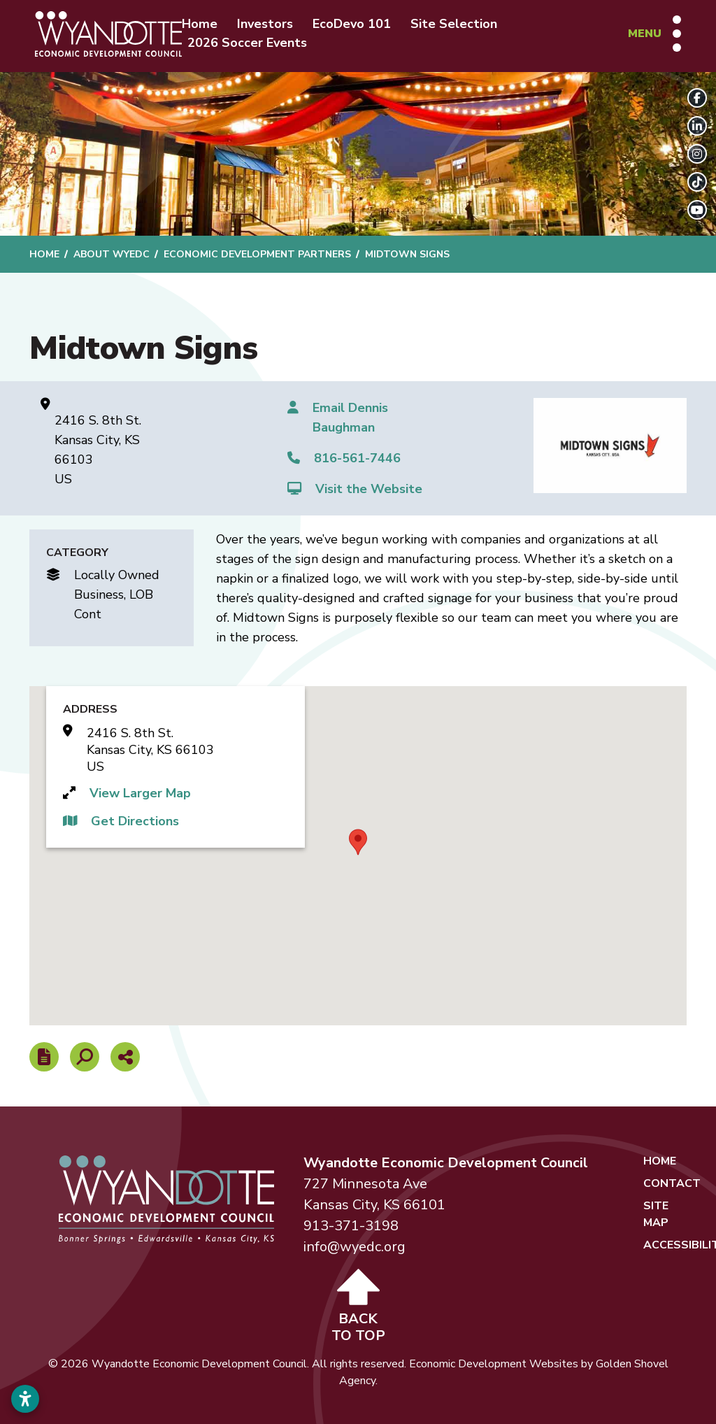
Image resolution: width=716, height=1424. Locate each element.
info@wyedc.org (354, 1246)
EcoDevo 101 (352, 23)
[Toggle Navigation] (654, 33)
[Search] (84, 1056)
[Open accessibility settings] (25, 1399)
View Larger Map (140, 793)
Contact (672, 1183)
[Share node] (125, 1056)
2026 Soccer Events (247, 42)
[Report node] (44, 1056)
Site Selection (453, 23)
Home (199, 23)
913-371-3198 (351, 1225)
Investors (265, 23)
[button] (358, 842)
